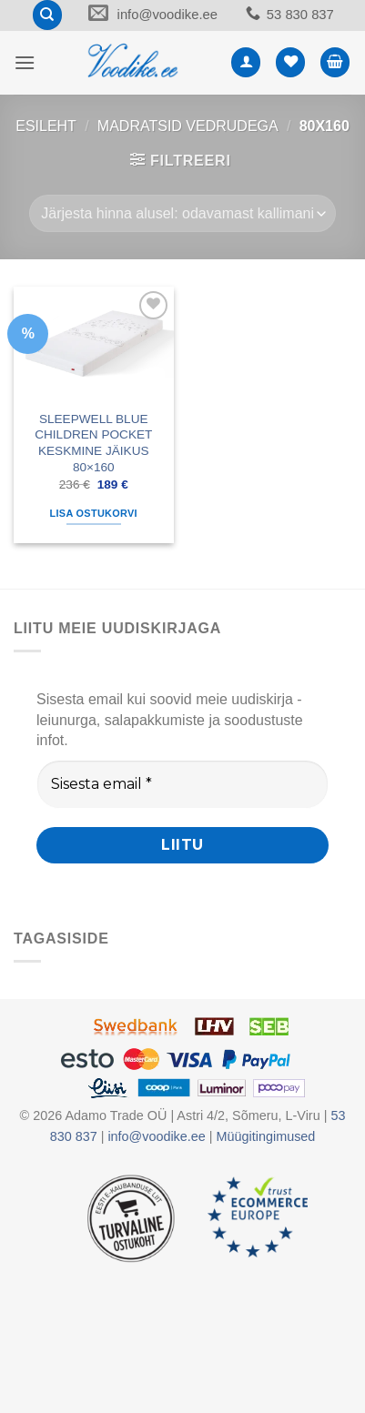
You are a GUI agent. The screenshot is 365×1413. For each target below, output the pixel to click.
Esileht (45, 128)
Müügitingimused (266, 1138)
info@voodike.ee (164, 15)
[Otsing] (40, 16)
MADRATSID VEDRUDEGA (188, 128)
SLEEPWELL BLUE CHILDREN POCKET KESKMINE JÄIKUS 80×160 (93, 445)
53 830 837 (304, 15)
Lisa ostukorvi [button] (93, 515)
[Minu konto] (245, 64)
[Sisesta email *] (182, 786)
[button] (24, 64)
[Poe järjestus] (182, 215)
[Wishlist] (290, 64)
